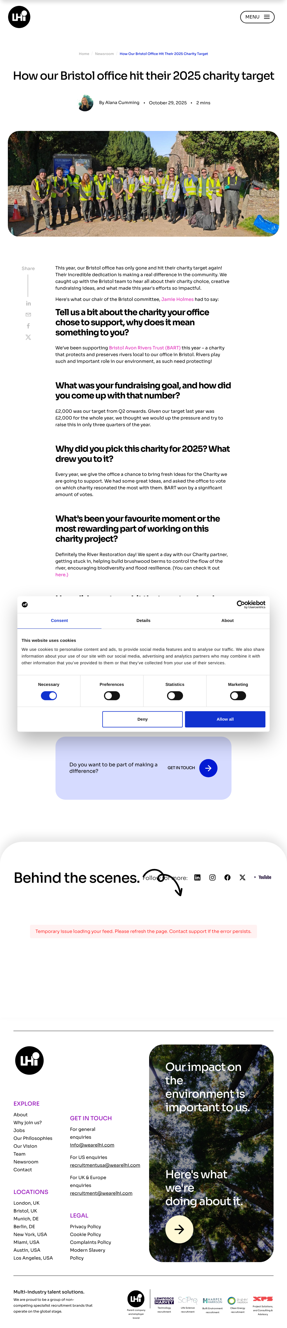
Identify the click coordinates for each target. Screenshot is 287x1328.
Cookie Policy (85, 1234)
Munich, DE (26, 1219)
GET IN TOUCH (181, 768)
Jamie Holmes (177, 299)
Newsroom (104, 54)
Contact (22, 1170)
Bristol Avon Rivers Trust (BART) (145, 348)
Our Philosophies (32, 1138)
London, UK (26, 1203)
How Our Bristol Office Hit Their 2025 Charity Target (164, 54)
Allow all (225, 719)
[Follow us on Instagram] (212, 878)
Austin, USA (26, 1250)
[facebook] (28, 325)
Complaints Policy (90, 1242)
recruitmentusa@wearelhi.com (105, 1165)
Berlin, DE (24, 1227)
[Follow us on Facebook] (227, 878)
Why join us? (27, 1123)
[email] (28, 314)
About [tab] (227, 620)
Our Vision (25, 1146)
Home (84, 54)
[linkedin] (28, 303)
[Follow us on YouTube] (263, 878)
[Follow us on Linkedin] (197, 878)
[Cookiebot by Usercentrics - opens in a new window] (240, 604)
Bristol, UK (25, 1211)
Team (19, 1154)
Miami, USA (26, 1242)
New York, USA (30, 1234)
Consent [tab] (59, 620)
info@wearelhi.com (92, 1145)
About (20, 1115)
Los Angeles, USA (33, 1258)
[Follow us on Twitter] (242, 878)
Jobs (19, 1130)
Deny (143, 719)
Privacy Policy (85, 1227)
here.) (61, 575)
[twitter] (28, 337)
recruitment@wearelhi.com (101, 1193)
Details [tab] (143, 620)
